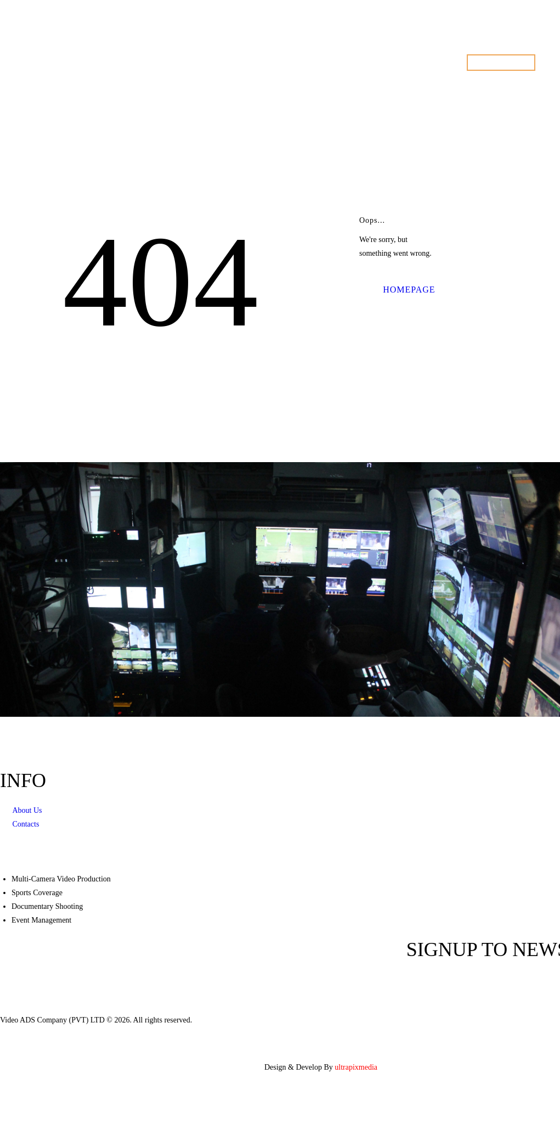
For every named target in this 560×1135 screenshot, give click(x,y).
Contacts (25, 824)
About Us (27, 810)
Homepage (409, 289)
